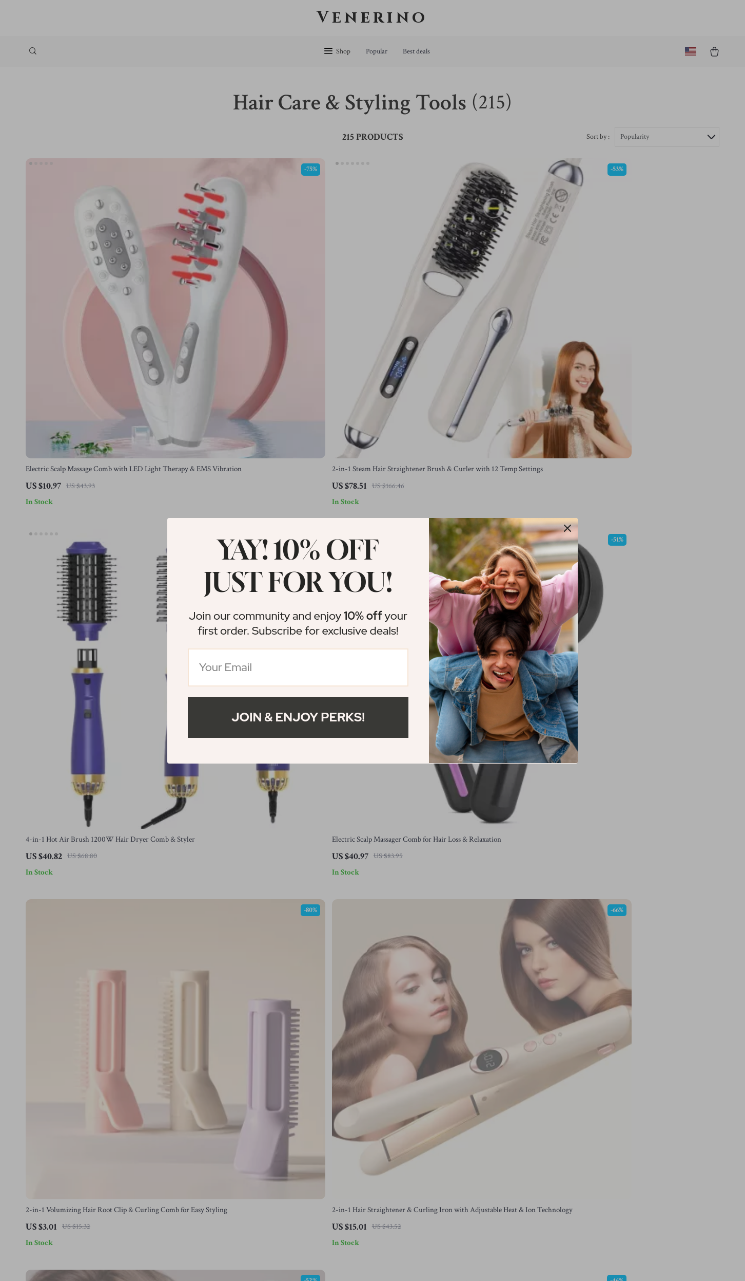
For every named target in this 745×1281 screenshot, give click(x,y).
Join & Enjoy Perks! (298, 717)
